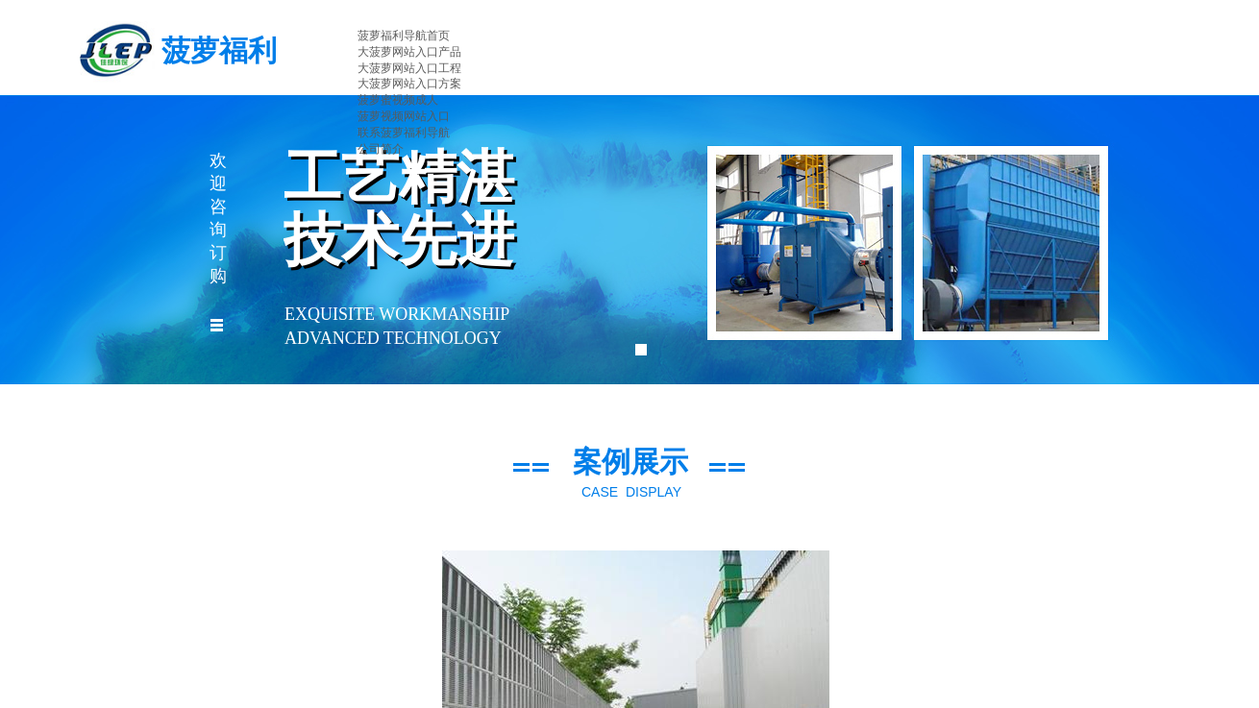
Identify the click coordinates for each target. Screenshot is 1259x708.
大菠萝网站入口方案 (409, 83)
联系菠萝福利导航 (404, 132)
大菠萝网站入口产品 (409, 52)
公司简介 (381, 149)
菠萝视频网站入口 (404, 116)
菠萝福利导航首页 (404, 35)
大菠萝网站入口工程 (409, 68)
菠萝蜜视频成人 (398, 100)
